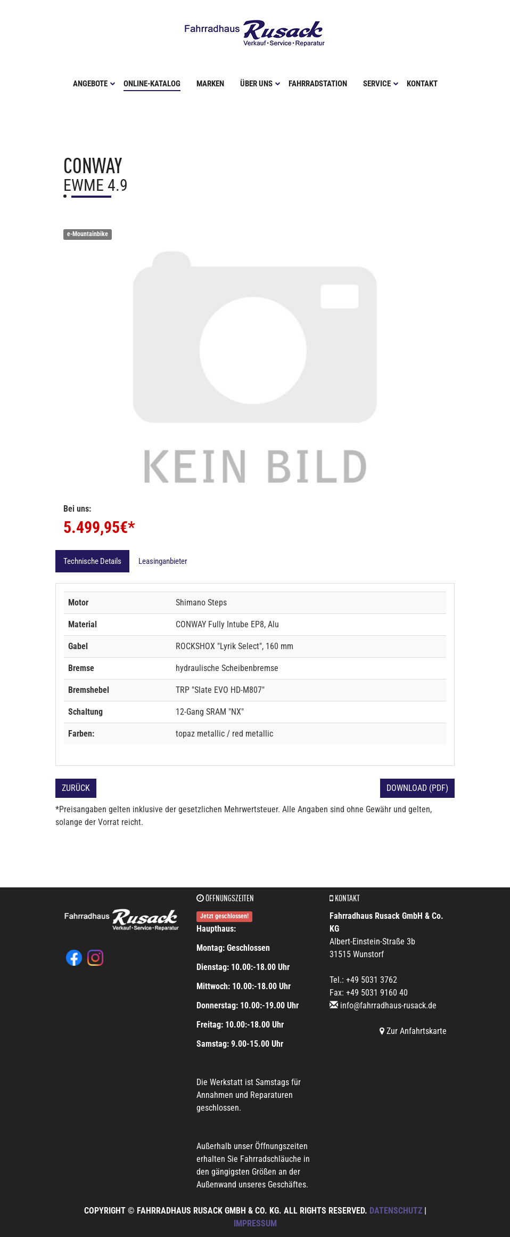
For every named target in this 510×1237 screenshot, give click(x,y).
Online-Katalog (152, 83)
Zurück (76, 788)
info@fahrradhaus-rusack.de (388, 1005)
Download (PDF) (417, 788)
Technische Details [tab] (92, 561)
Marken (210, 83)
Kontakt (422, 83)
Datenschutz (395, 1211)
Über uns (260, 83)
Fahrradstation (318, 83)
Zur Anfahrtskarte (413, 1031)
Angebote (94, 83)
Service (381, 83)
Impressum (255, 1223)
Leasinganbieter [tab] (162, 561)
